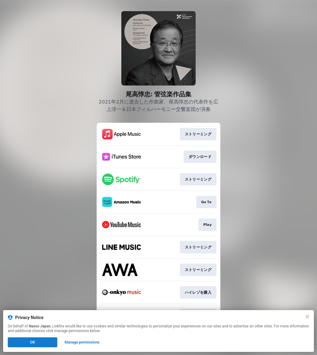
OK (32, 342)
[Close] (307, 317)
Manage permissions (82, 342)
